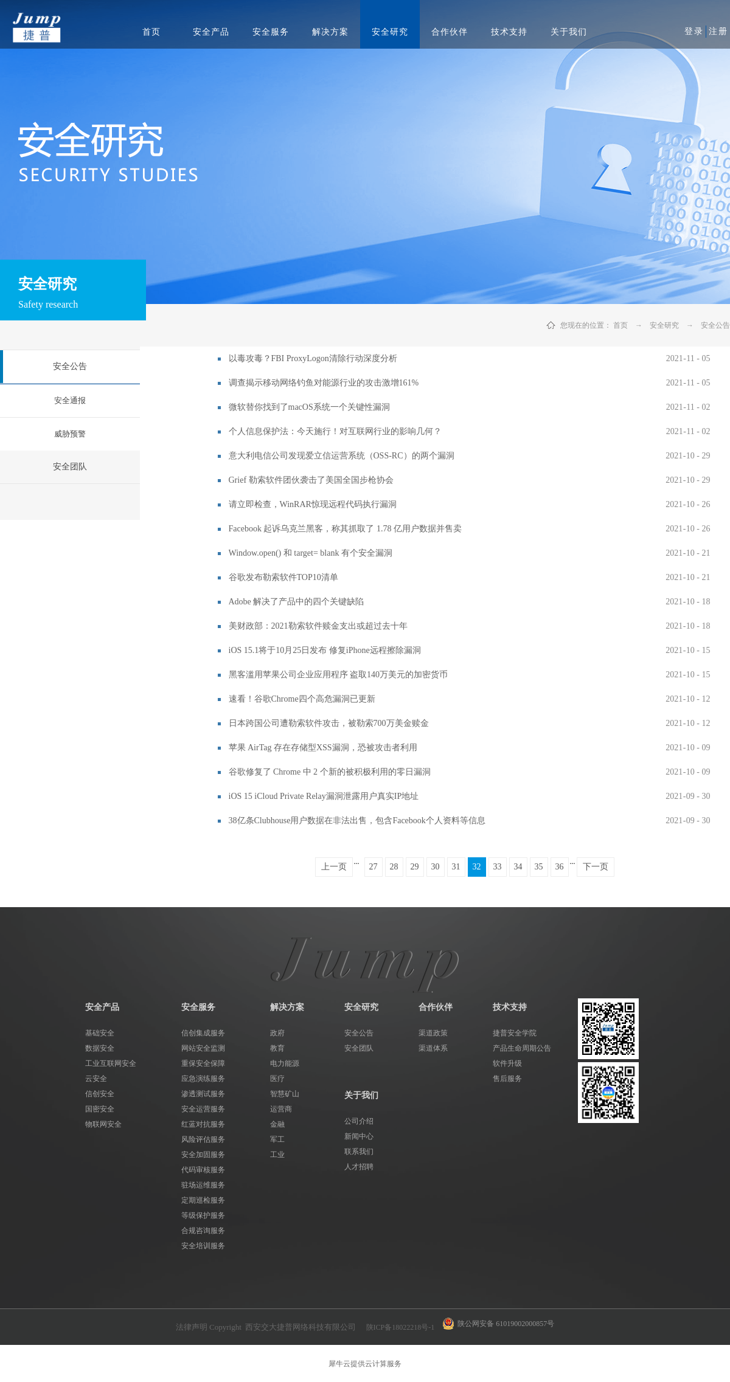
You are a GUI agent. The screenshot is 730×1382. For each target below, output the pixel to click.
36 (559, 866)
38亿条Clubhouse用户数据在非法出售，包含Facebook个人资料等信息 (357, 820)
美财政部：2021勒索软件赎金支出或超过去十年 (318, 626)
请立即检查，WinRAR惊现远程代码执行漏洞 (313, 504)
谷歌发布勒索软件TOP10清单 (283, 577)
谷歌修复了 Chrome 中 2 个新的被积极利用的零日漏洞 (330, 771)
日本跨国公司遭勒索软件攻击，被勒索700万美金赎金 (329, 723)
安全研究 (664, 325)
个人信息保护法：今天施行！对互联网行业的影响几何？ (335, 431)
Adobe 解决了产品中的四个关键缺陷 (296, 601)
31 (456, 866)
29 (415, 866)
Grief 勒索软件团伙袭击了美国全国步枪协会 (311, 480)
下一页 (595, 866)
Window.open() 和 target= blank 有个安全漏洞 (310, 553)
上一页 (334, 866)
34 (518, 866)
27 (373, 866)
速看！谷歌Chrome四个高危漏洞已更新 (302, 698)
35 (539, 866)
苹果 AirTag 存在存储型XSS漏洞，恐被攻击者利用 (323, 747)
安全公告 (715, 325)
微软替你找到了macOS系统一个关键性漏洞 (309, 407)
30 (435, 866)
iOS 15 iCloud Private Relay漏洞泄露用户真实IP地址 (324, 796)
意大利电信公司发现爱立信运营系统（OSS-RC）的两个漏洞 (341, 455)
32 (477, 866)
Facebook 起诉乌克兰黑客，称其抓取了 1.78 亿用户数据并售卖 (345, 528)
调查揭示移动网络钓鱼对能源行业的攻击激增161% (324, 382)
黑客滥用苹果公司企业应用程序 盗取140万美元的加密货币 (338, 674)
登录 (694, 31)
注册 (718, 31)
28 (394, 866)
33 (497, 866)
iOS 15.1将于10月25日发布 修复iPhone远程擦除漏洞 (325, 650)
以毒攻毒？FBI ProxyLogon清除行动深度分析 (313, 358)
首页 (151, 31)
